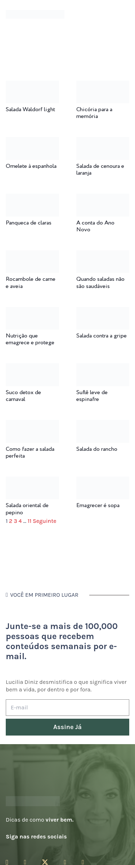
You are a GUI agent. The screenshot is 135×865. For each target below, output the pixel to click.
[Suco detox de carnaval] (32, 368)
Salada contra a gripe (101, 336)
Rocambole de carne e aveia (30, 282)
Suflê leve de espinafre (92, 395)
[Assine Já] (67, 727)
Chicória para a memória (94, 112)
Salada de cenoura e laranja (100, 169)
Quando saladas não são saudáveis (100, 282)
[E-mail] (67, 707)
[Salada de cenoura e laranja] (103, 141)
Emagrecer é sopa (98, 505)
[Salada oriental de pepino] (32, 481)
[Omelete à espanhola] (32, 141)
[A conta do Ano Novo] (103, 198)
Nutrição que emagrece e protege (30, 339)
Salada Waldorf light (30, 109)
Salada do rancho (96, 449)
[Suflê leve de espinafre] (103, 368)
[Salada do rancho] (103, 424)
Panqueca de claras (28, 223)
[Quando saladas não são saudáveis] (103, 255)
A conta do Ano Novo (95, 226)
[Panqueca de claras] (32, 198)
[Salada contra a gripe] (103, 311)
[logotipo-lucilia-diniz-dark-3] (35, 14)
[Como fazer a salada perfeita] (32, 424)
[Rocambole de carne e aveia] (32, 255)
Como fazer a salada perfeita (30, 452)
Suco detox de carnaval (23, 395)
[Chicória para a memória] (103, 85)
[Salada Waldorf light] (32, 85)
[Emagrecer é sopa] (103, 481)
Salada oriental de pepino (27, 508)
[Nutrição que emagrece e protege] (32, 311)
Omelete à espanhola (31, 166)
